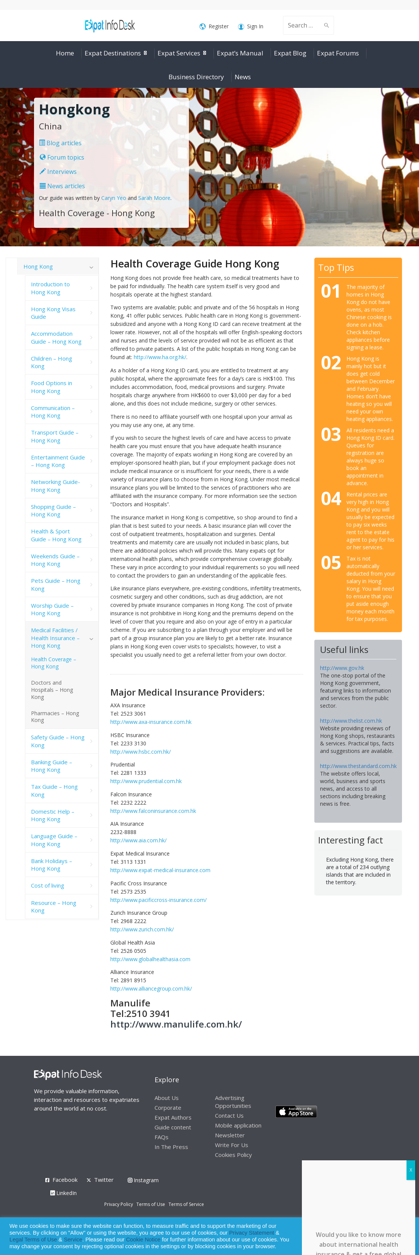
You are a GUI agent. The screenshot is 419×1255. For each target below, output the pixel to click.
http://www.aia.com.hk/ (138, 840)
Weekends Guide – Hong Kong (55, 559)
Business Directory (196, 76)
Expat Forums (338, 53)
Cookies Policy (233, 1154)
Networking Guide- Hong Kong (55, 485)
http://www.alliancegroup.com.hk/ (151, 988)
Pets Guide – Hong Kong (55, 584)
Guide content (173, 1127)
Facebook (65, 1179)
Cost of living (47, 885)
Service (73, 1240)
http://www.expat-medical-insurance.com (160, 870)
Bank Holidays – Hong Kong (51, 864)
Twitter (104, 1179)
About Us (167, 1097)
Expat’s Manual (240, 53)
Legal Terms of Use (33, 1240)
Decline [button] (393, 1236)
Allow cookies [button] (359, 1236)
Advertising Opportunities (233, 1101)
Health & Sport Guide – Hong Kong (56, 534)
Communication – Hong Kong (53, 411)
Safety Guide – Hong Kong (58, 740)
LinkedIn (63, 1193)
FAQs (162, 1137)
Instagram (143, 1180)
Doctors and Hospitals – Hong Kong (52, 689)
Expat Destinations (113, 53)
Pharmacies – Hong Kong (55, 717)
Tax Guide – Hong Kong (54, 790)
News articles (62, 186)
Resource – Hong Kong (53, 906)
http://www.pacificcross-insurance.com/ (158, 899)
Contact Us (229, 1115)
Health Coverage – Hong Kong (53, 663)
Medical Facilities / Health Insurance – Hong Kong (55, 637)
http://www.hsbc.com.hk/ (140, 751)
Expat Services (179, 53)
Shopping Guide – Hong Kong (53, 510)
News (243, 76)
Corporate (168, 1107)
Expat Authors (173, 1117)
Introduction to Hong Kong (50, 287)
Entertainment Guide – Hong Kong (58, 461)
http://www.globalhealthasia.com (150, 959)
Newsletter (230, 1135)
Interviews (58, 171)
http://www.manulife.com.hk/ (176, 1024)
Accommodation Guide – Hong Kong (56, 337)
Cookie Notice (143, 1240)
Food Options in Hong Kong (51, 386)
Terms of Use (150, 1204)
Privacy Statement (251, 1233)
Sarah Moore (154, 197)
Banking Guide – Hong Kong (51, 765)
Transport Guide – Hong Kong (55, 436)
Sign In (250, 27)
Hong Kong (38, 266)
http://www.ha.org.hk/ (160, 357)
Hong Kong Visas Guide (53, 312)
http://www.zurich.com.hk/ (142, 929)
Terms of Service (186, 1204)
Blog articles (60, 143)
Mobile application (238, 1125)
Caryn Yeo (113, 197)
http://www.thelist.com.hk (351, 720)
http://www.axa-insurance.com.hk (151, 721)
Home (65, 53)
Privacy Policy (118, 1204)
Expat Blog (290, 53)
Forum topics (62, 157)
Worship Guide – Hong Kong (52, 609)
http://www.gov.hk (342, 667)
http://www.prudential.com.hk (146, 781)
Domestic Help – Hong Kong (52, 815)
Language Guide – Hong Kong (54, 839)
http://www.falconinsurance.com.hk (153, 810)
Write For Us (231, 1145)
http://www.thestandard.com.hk (358, 766)
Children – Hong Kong (51, 362)
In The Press (171, 1147)
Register (214, 27)
